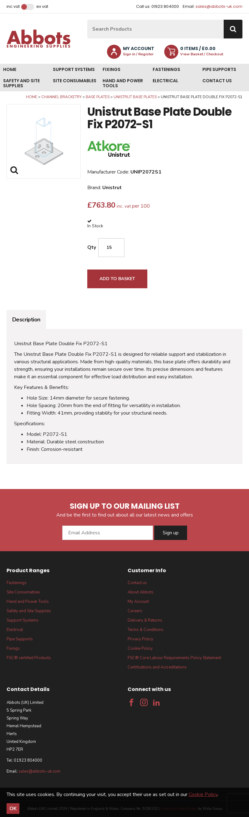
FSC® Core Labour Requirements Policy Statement (174, 658)
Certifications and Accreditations (157, 667)
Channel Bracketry (61, 96)
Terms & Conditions (146, 630)
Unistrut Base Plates (135, 96)
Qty (91, 247)
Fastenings (166, 69)
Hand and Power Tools (123, 83)
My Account (138, 601)
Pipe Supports (219, 69)
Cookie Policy (140, 648)
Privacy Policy (140, 639)
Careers (135, 611)
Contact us (217, 81)
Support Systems (74, 69)
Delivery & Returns (145, 620)
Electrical (165, 81)
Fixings (111, 69)
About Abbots (141, 592)
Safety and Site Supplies (21, 83)
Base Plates (97, 96)
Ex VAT (42, 6)
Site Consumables (74, 81)
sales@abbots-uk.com (219, 6)
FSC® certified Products (29, 658)
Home (9, 69)
